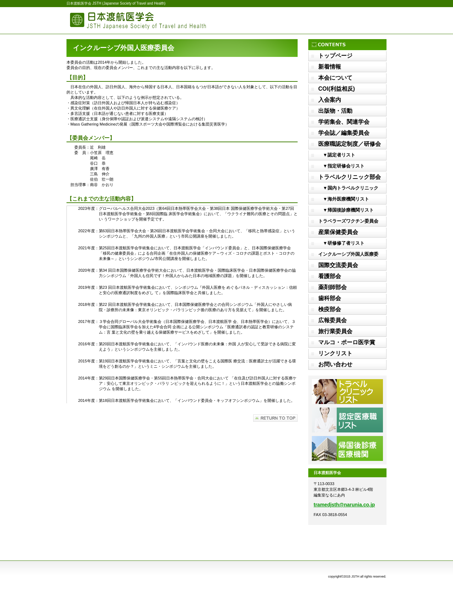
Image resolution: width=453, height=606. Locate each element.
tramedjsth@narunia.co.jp (344, 504)
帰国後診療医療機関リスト (347, 448)
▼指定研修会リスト (341, 166)
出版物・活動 (335, 111)
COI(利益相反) (336, 89)
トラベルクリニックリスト (347, 391)
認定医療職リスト (347, 420)
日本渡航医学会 (137, 20)
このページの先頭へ (275, 418)
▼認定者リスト (336, 155)
